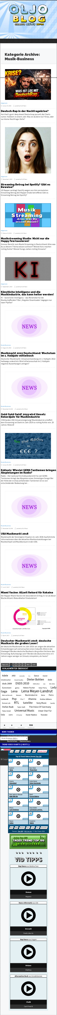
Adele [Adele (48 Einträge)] (5, 675)
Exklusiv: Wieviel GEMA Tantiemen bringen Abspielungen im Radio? (28, 471)
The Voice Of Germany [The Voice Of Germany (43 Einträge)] (40, 706)
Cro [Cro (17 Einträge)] (29, 676)
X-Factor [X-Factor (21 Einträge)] (19, 715)
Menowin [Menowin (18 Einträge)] (18, 695)
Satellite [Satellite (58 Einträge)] (28, 702)
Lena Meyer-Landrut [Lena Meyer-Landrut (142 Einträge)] (37, 691)
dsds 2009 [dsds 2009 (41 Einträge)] (7, 683)
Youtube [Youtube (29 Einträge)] (44, 715)
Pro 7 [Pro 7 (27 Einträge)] (22, 699)
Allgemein (4, 103)
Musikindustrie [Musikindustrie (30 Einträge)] (31, 695)
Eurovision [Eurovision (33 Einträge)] (6, 687)
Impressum (13, 738)
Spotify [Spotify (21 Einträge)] (52, 703)
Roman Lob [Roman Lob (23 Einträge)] (6, 703)
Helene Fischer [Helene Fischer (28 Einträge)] (29, 688)
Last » (34, 664)
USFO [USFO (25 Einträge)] (11, 715)
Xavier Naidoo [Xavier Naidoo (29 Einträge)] (31, 715)
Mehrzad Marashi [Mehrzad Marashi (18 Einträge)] (7, 695)
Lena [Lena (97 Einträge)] (14, 691)
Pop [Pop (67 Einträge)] (14, 699)
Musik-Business (6, 345)
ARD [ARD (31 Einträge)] (13, 675)
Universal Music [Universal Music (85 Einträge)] (24, 710)
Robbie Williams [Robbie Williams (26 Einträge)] (46, 699)
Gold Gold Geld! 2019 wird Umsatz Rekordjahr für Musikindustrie (23, 415)
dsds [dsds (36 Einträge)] (50, 679)
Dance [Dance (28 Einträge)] (36, 676)
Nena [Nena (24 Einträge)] (43, 695)
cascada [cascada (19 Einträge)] (22, 676)
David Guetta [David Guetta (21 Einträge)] (18, 680)
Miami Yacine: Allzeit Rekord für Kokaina (27, 592)
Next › (28, 664)
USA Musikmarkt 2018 (14, 533)
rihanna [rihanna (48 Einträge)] (32, 698)
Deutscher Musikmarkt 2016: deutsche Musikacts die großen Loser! (26, 642)
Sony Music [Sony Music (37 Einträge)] (41, 703)
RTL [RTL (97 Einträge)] (16, 703)
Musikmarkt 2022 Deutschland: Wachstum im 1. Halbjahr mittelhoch (28, 354)
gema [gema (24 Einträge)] (17, 688)
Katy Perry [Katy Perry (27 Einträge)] (43, 688)
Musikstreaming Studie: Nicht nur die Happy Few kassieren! (25, 240)
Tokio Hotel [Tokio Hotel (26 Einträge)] (6, 711)
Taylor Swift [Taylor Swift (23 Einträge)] (21, 707)
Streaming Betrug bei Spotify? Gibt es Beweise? (25, 186)
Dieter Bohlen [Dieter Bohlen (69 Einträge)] (35, 679)
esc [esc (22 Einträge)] (44, 684)
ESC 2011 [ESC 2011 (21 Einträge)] (52, 684)
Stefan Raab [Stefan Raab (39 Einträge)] (7, 706)
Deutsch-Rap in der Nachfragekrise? (25, 111)
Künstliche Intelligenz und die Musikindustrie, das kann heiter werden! (27, 293)
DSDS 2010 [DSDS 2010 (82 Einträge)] (22, 683)
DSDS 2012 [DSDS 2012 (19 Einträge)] (36, 684)
